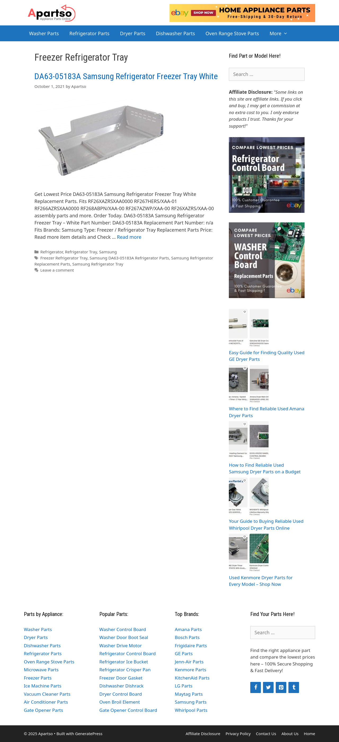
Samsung (108, 251)
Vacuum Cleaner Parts (47, 694)
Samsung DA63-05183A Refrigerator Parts (129, 257)
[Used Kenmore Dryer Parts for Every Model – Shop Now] (249, 553)
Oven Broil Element (119, 702)
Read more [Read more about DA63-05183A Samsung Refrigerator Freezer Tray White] (129, 237)
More (281, 33)
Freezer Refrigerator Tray (63, 257)
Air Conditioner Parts (46, 702)
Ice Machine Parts (42, 686)
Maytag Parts (189, 694)
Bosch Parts (187, 637)
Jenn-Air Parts (189, 662)
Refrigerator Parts (89, 33)
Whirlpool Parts (191, 710)
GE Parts (184, 653)
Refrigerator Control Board (127, 653)
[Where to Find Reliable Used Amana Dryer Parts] (249, 385)
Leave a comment (57, 270)
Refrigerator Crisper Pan (125, 670)
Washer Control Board (122, 629)
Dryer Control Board (120, 694)
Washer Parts (44, 33)
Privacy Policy (238, 733)
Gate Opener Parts (43, 710)
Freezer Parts (38, 678)
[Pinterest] (281, 687)
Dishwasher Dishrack (121, 686)
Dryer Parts (132, 33)
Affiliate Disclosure (203, 733)
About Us (290, 733)
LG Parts (184, 686)
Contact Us (266, 733)
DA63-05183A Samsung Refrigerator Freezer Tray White (126, 76)
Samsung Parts (191, 702)
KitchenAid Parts (192, 678)
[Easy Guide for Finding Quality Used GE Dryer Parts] (249, 328)
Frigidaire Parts (191, 645)
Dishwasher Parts (175, 33)
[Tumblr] (293, 687)
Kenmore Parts (190, 670)
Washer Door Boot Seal (123, 637)
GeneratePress (88, 733)
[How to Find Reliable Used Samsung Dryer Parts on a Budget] (249, 441)
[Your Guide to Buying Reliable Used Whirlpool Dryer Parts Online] (249, 497)
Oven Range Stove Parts (232, 33)
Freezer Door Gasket (120, 678)
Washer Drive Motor (120, 645)
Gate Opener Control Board (128, 710)
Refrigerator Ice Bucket (123, 662)
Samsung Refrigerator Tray (97, 264)
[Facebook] (255, 687)
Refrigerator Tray (81, 251)
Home (309, 733)
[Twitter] (268, 687)
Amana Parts (188, 629)
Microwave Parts (41, 670)
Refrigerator (51, 251)
